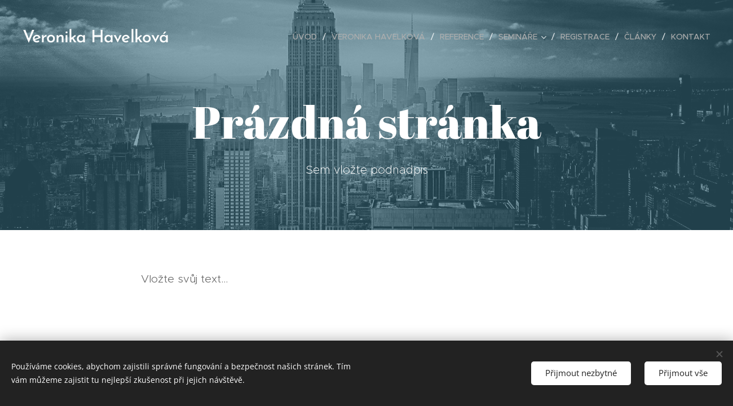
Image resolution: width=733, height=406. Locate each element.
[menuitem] (308, 37)
